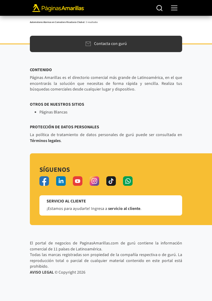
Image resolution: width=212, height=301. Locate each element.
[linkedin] (61, 181)
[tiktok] (111, 181)
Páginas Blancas (53, 112)
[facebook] (44, 181)
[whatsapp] (128, 181)
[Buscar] (159, 8)
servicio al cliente (124, 209)
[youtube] (77, 181)
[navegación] (174, 7)
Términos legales (45, 141)
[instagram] (94, 181)
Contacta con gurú (106, 44)
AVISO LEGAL (42, 272)
